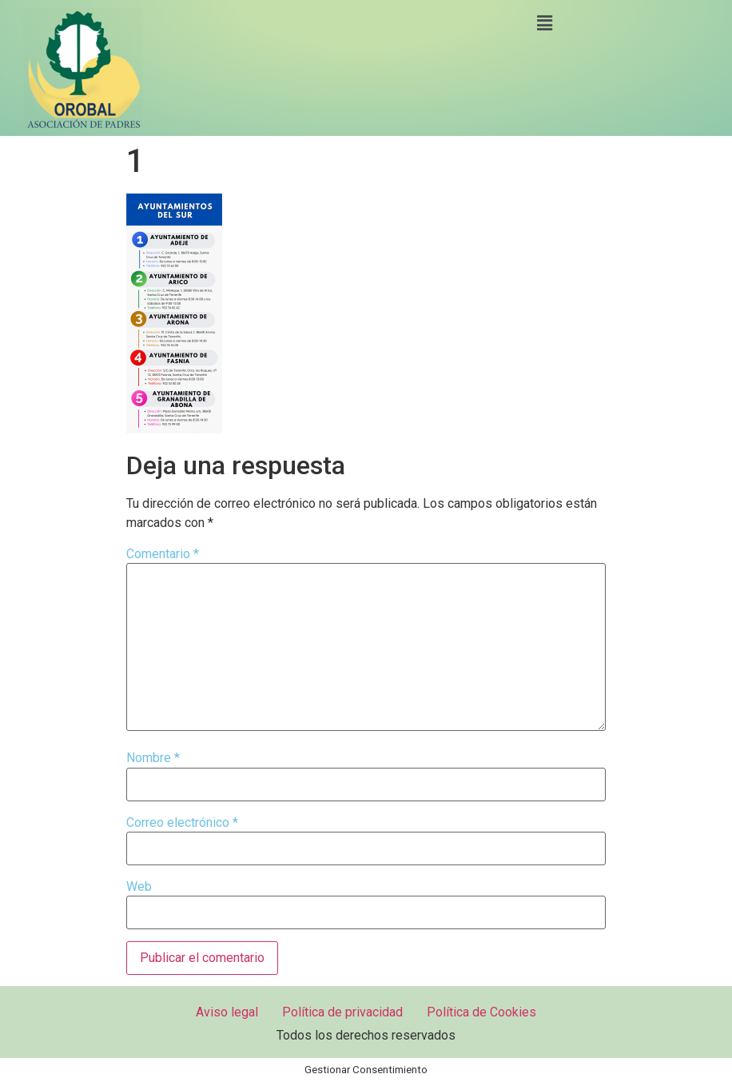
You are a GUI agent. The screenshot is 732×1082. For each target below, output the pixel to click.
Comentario (162, 554)
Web (139, 886)
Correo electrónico (182, 822)
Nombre (153, 758)
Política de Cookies (481, 1012)
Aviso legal (227, 1012)
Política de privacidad (342, 1012)
